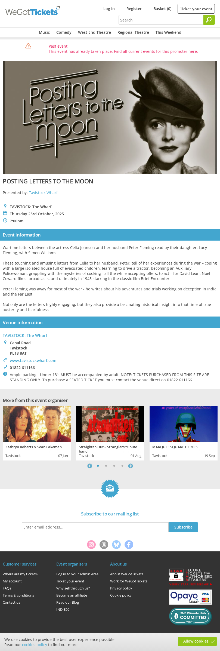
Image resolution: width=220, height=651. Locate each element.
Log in (109, 8)
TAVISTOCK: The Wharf (25, 335)
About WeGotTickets (126, 574)
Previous (89, 466)
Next (130, 466)
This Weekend (168, 32)
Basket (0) (162, 8)
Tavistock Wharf (43, 192)
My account (12, 581)
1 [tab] (98, 466)
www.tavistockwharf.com (33, 360)
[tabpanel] (36, 432)
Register (134, 8)
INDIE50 (62, 609)
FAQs (7, 588)
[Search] (209, 20)
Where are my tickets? (20, 574)
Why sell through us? (73, 588)
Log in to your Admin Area (77, 574)
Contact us (11, 602)
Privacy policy (121, 588)
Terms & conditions (18, 595)
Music (44, 32)
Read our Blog (67, 602)
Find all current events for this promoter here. (156, 51)
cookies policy (34, 644)
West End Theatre (94, 32)
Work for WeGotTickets (128, 581)
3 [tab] (114, 466)
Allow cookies (196, 641)
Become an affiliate (71, 595)
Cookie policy (121, 595)
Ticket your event (196, 8)
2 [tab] (106, 466)
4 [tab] (122, 466)
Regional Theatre (133, 32)
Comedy (64, 32)
